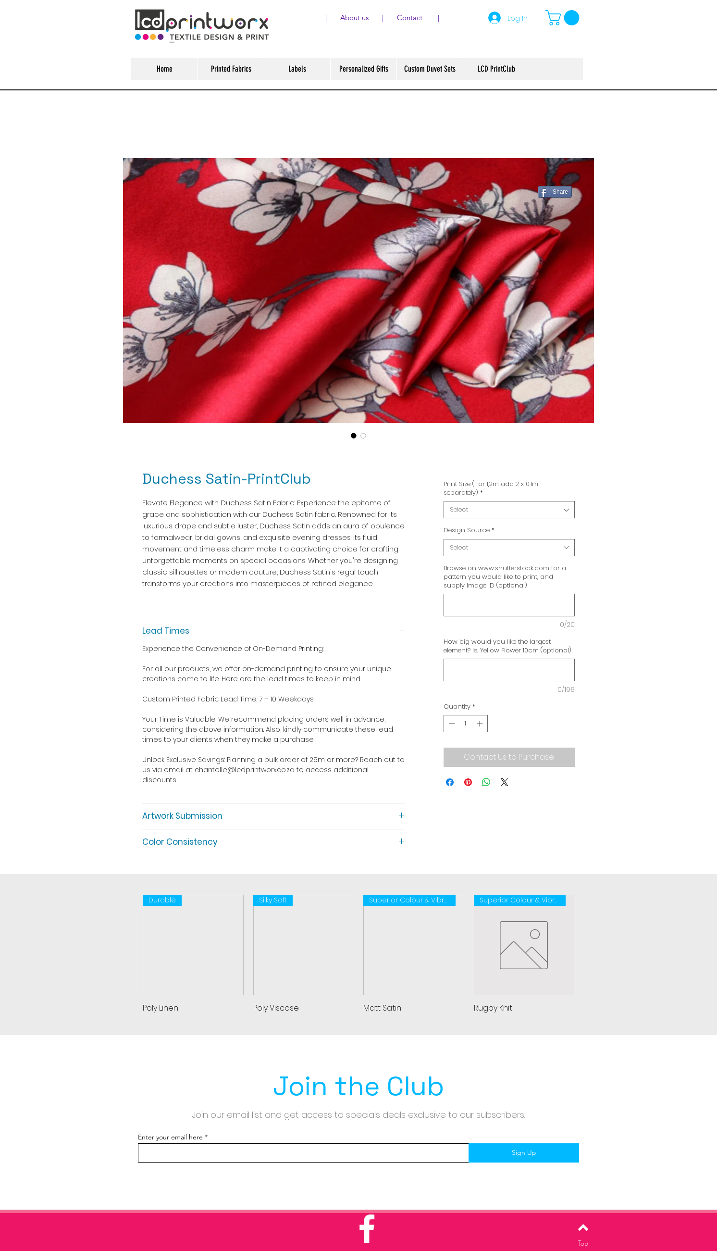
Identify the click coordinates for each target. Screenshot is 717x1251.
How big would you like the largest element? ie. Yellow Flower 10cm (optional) (507, 646)
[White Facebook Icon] (367, 1229)
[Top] (583, 1243)
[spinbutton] (465, 723)
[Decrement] (451, 723)
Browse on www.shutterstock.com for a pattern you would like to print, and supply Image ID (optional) (505, 577)
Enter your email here (170, 1137)
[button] (564, 17)
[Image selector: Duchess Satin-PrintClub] (353, 435)
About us (360, 17)
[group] (358, 954)
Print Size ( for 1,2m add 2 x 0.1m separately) (491, 488)
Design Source (469, 530)
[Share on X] (504, 782)
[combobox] (509, 509)
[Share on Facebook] (450, 782)
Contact (410, 17)
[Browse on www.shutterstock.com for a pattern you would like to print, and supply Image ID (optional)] (509, 605)
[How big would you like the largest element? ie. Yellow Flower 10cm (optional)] (509, 670)
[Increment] (480, 723)
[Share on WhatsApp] (486, 782)
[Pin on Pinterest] (468, 782)
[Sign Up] (524, 1153)
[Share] (555, 192)
